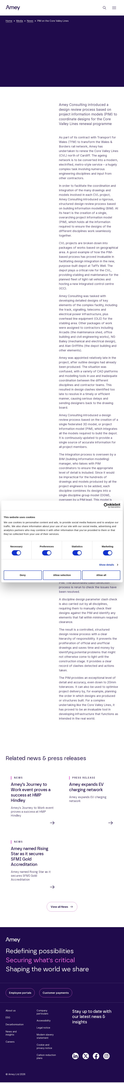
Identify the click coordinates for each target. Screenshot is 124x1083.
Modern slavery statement (45, 1037)
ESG (8, 1018)
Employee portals (20, 993)
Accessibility (44, 1021)
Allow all (101, 575)
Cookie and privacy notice (44, 1047)
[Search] (104, 8)
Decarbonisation (15, 1025)
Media (19, 20)
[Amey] (13, 8)
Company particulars (42, 1013)
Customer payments (56, 993)
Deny (23, 575)
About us (11, 1011)
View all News (59, 907)
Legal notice (43, 1028)
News (30, 20)
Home (9, 20)
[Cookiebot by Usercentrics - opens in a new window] (106, 505)
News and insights (11, 1034)
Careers (10, 1042)
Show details (106, 564)
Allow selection (62, 575)
